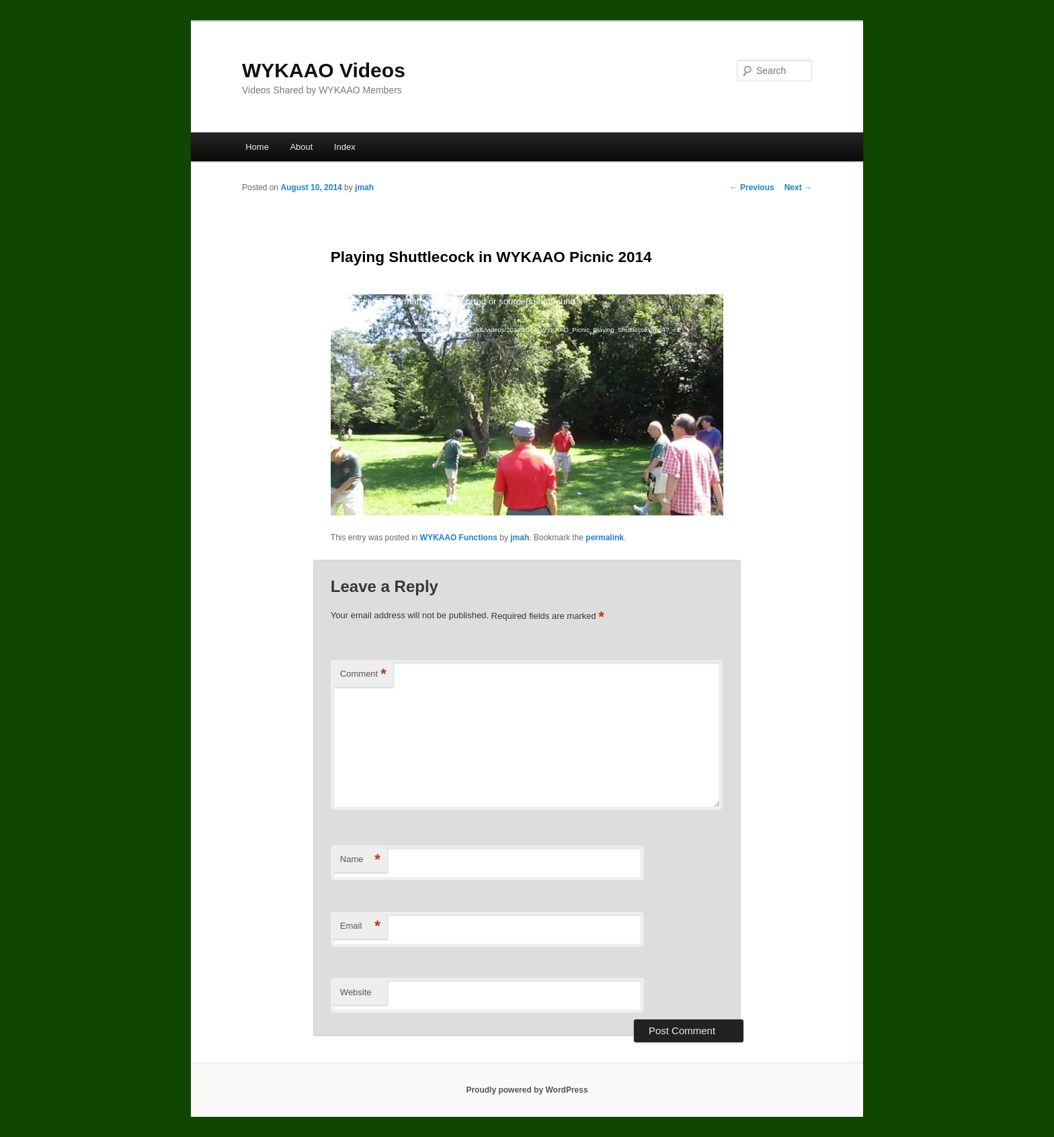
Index (345, 147)
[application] (527, 404)
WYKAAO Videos (323, 70)
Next (798, 187)
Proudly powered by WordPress (526, 1090)
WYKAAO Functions (458, 537)
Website (356, 992)
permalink (604, 537)
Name (360, 860)
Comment (363, 674)
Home (257, 147)
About (301, 147)
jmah (364, 187)
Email (360, 926)
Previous (752, 187)
